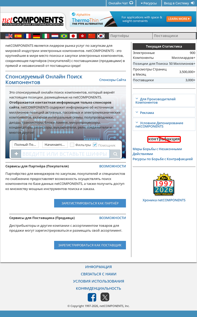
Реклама (146, 112)
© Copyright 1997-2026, (83, 306)
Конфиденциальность (98, 288)
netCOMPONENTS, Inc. (115, 306)
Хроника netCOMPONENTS (164, 200)
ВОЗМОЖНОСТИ (112, 166)
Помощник (106, 145)
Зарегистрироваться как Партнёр (90, 203)
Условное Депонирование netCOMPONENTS (159, 125)
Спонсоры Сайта (112, 79)
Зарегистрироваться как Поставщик (90, 245)
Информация (98, 266)
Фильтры (83, 144)
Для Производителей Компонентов (155, 101)
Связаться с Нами (98, 273)
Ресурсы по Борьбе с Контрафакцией (163, 159)
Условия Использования (98, 281)
